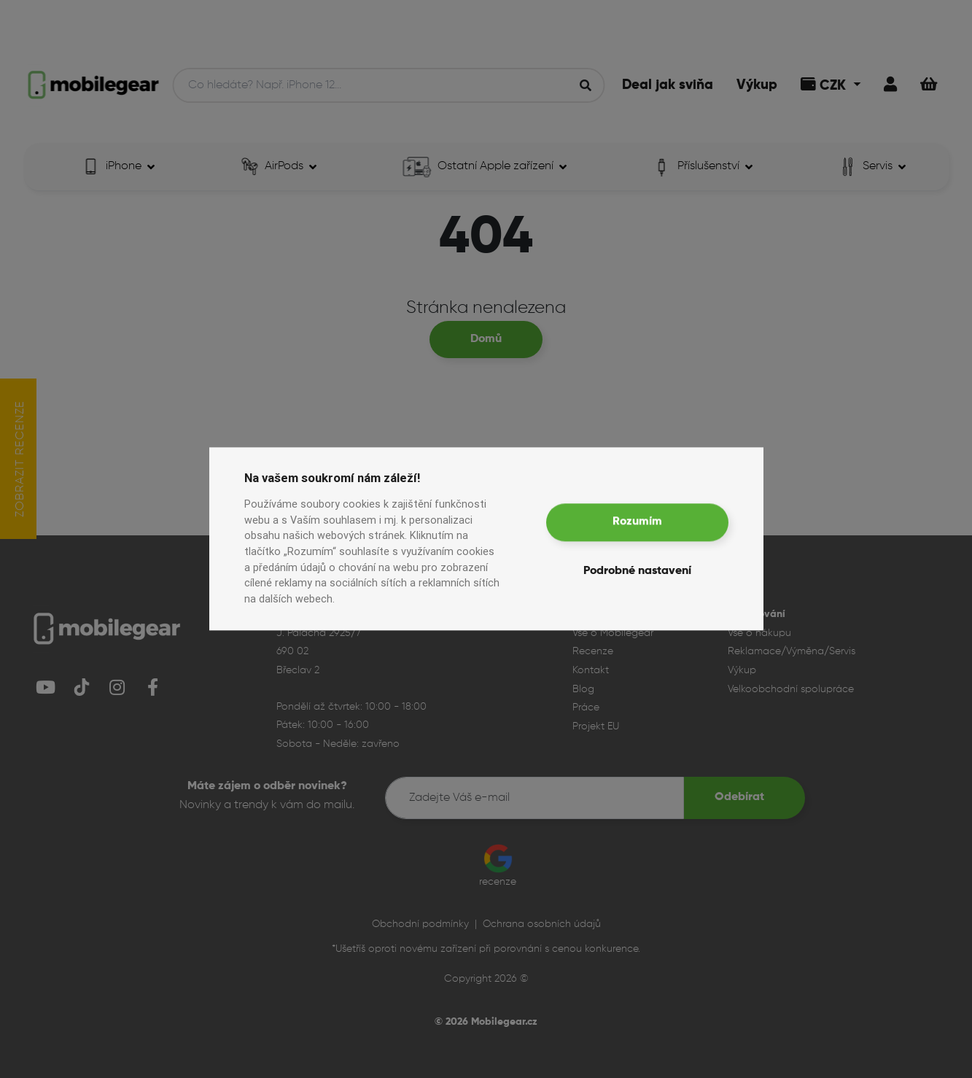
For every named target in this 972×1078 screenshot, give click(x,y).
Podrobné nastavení (637, 572)
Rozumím (637, 522)
